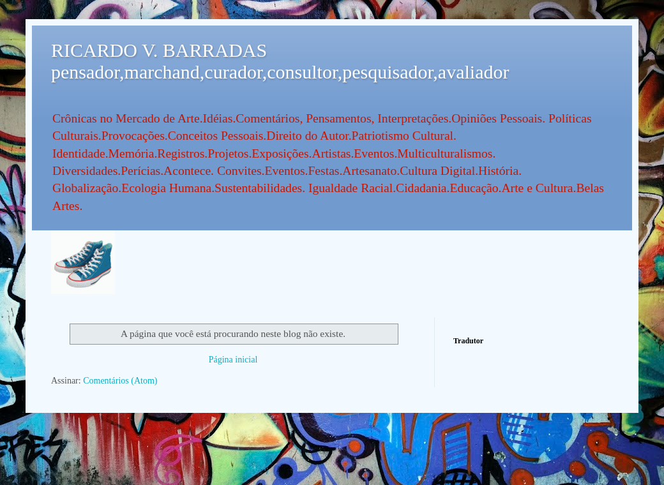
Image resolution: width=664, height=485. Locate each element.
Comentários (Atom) (120, 380)
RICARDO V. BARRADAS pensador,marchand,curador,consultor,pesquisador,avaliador (280, 61)
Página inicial (233, 359)
